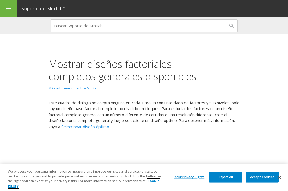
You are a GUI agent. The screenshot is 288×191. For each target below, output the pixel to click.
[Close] (279, 177)
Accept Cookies (262, 177)
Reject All (226, 177)
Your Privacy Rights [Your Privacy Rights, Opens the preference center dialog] (189, 177)
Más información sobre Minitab (74, 88)
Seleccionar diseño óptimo (85, 126)
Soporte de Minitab (43, 8)
